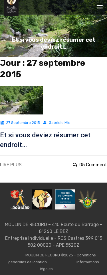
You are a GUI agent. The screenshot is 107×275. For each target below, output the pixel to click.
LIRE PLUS (11, 164)
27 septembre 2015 (20, 122)
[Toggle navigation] (100, 7)
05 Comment (89, 164)
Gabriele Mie (56, 122)
